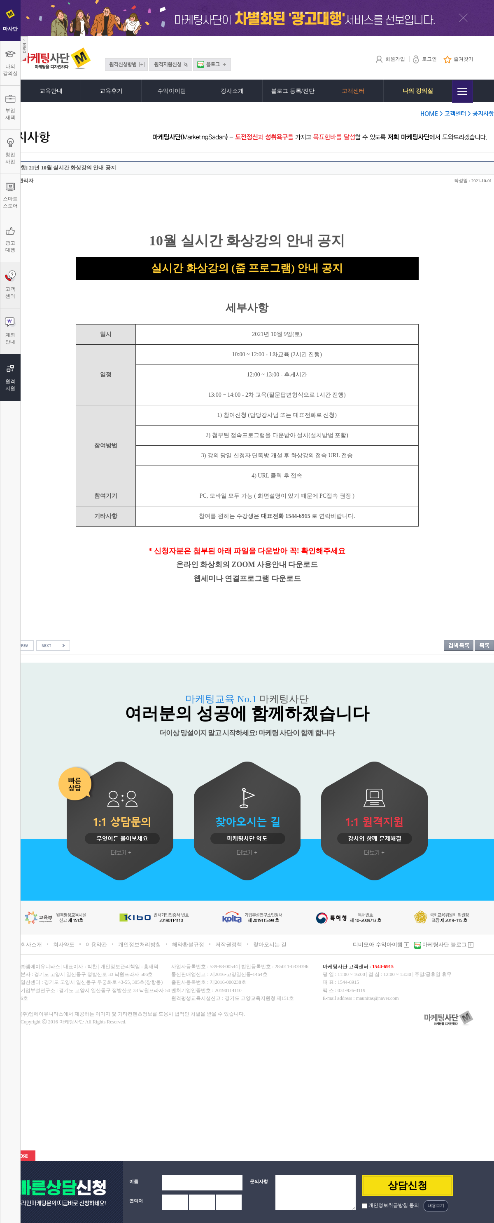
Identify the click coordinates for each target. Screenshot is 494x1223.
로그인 (424, 59)
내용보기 (436, 1205)
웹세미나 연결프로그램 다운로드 (247, 578)
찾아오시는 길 (270, 944)
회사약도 (64, 944)
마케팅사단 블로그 (447, 944)
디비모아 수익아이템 (381, 944)
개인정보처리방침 (139, 944)
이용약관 (96, 944)
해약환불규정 (188, 944)
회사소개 (31, 944)
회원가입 (390, 59)
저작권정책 (228, 944)
